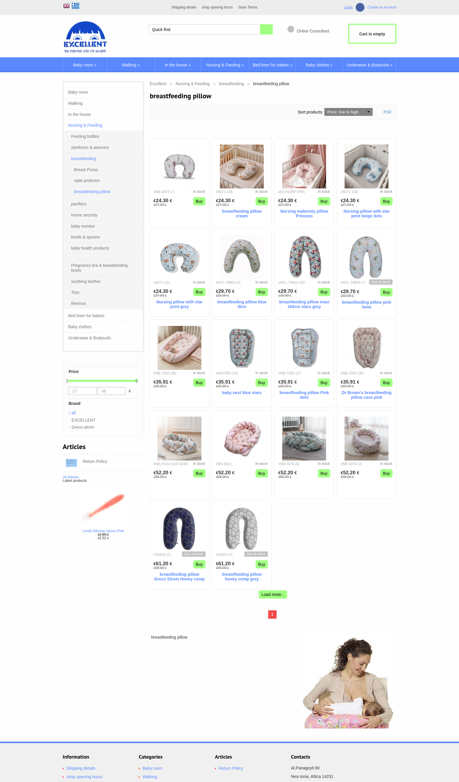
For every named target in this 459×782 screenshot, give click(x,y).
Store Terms (247, 7)
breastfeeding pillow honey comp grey (242, 577)
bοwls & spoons (85, 237)
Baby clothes (319, 65)
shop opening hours (217, 7)
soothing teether (85, 281)
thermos (78, 303)
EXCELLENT (84, 420)
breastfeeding (83, 158)
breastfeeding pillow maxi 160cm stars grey (304, 304)
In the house (178, 65)
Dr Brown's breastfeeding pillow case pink (367, 395)
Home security (84, 215)
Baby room (84, 65)
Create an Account (381, 7)
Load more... (273, 594)
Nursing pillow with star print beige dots (366, 214)
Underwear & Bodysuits (369, 65)
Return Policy (231, 768)
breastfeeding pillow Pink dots (304, 395)
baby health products (90, 248)
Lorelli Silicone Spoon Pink (103, 531)
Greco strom (83, 427)
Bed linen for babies (272, 65)
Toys (75, 292)
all (74, 412)
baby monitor (83, 226)
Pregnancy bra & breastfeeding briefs (99, 268)
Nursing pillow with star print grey (179, 304)
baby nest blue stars (241, 392)
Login (348, 7)
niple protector (87, 180)
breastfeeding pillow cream (242, 214)
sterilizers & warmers (90, 147)
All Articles (71, 477)
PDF (387, 112)
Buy (199, 201)
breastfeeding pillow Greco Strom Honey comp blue (179, 577)
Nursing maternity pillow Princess (304, 214)
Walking (131, 65)
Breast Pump (86, 169)
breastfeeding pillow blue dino (241, 304)
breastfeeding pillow (92, 191)
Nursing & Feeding (225, 65)
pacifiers (78, 204)
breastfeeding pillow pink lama (366, 305)
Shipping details (184, 7)
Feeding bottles (85, 136)
